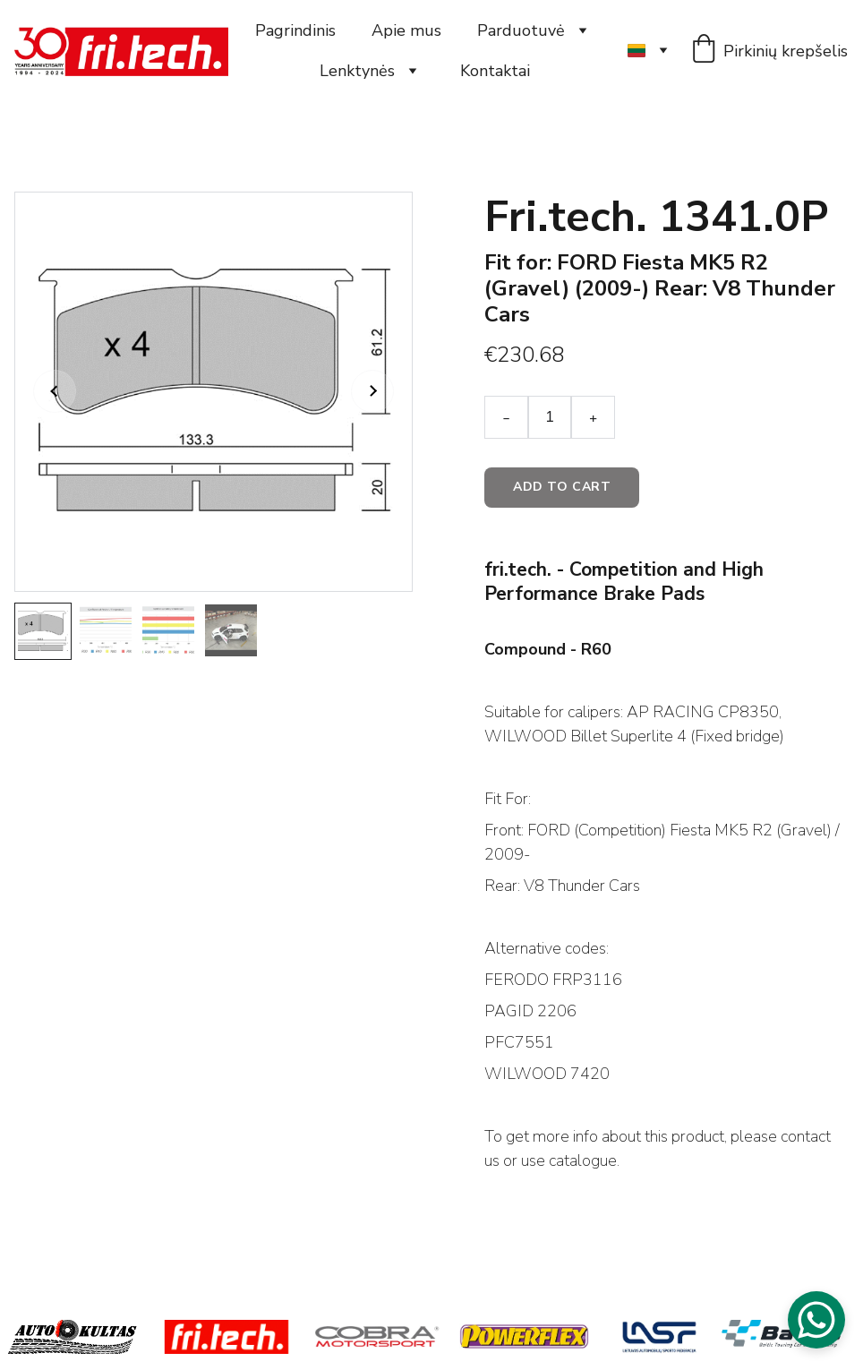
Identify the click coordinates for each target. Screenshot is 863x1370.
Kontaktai (495, 70)
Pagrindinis (295, 30)
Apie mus (406, 30)
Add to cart (562, 486)
